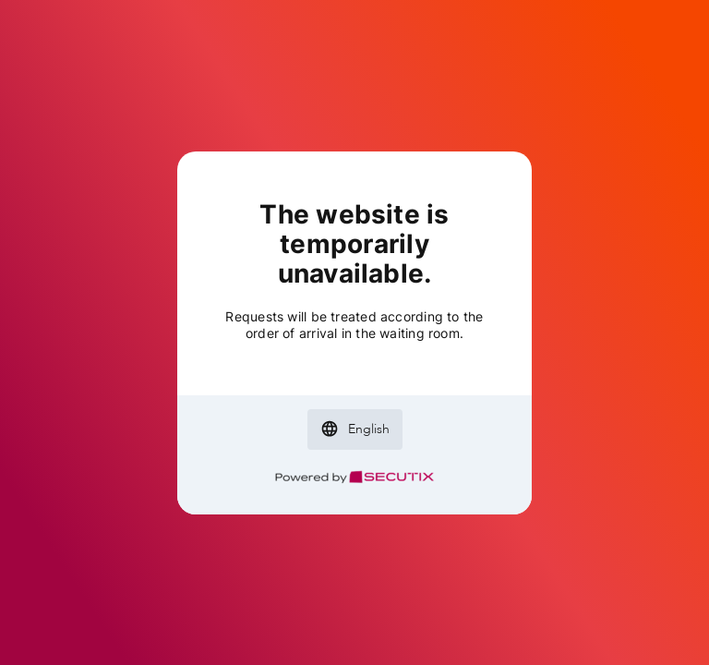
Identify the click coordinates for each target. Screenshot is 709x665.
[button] (355, 429)
